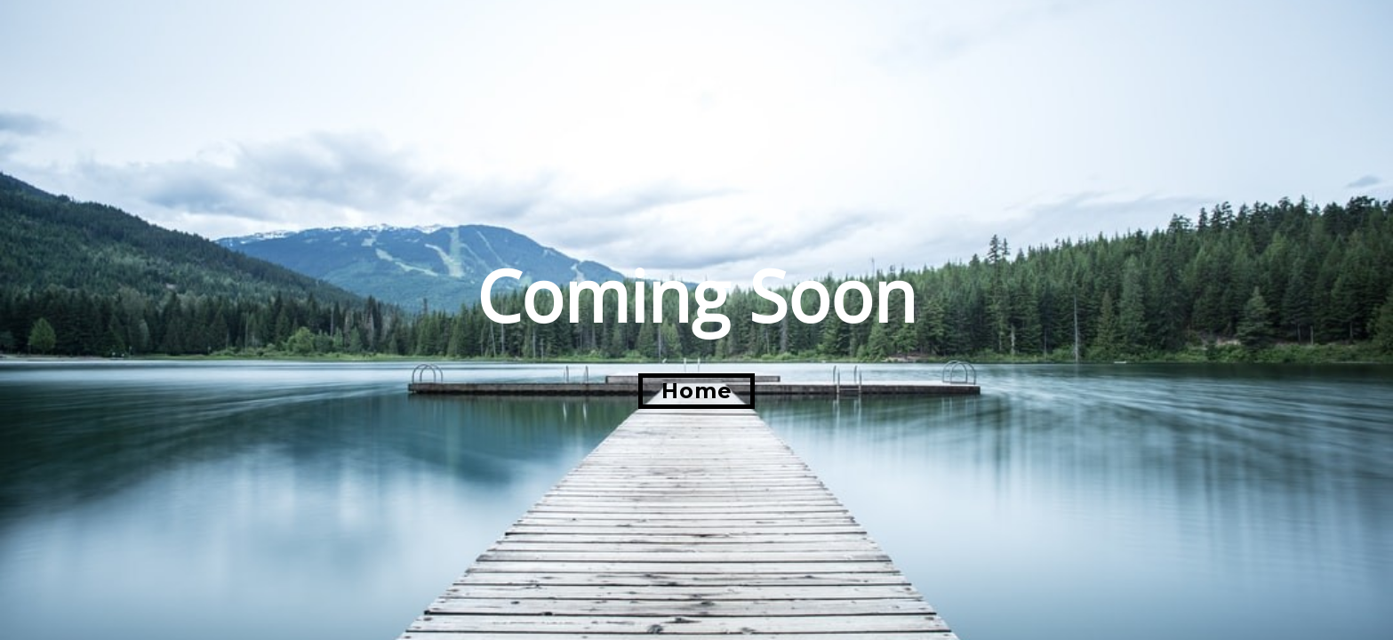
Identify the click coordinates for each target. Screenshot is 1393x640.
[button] (696, 391)
